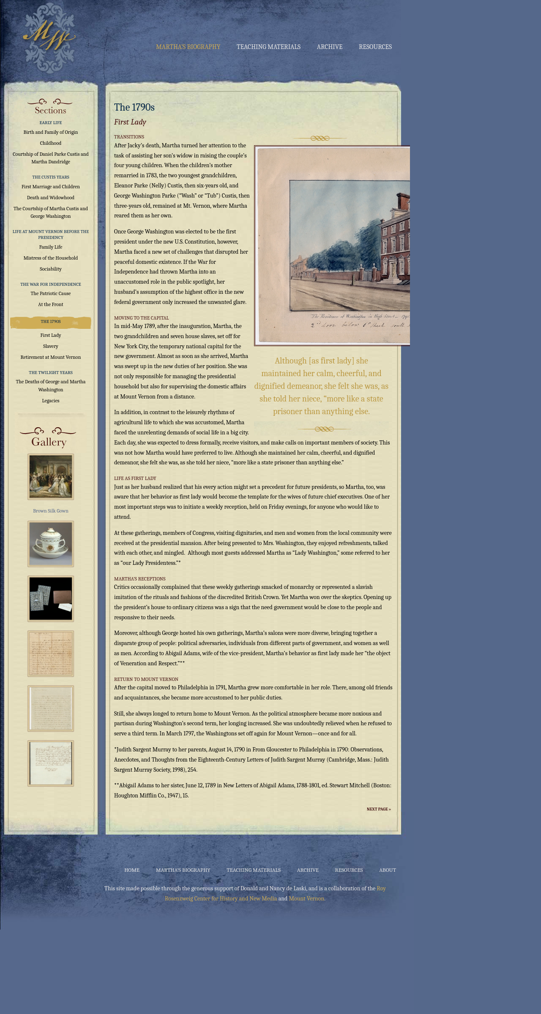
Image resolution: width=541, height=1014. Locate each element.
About (387, 870)
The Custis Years (50, 177)
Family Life (51, 247)
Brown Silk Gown (50, 511)
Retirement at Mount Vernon (51, 357)
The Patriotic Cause (51, 293)
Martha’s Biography (188, 47)
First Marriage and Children (51, 187)
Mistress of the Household (51, 258)
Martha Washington (47, 37)
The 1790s (50, 321)
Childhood (51, 143)
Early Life (51, 122)
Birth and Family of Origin (50, 132)
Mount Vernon (306, 898)
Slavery (50, 346)
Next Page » (379, 809)
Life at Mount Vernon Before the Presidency (51, 234)
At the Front (50, 304)
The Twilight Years (50, 372)
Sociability (50, 269)
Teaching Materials (269, 47)
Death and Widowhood (50, 198)
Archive (330, 47)
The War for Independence (50, 284)
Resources (375, 47)
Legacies (50, 401)
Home (131, 870)
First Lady (50, 335)
